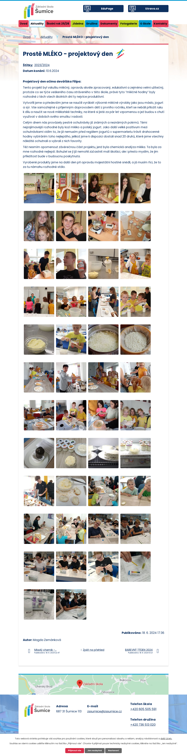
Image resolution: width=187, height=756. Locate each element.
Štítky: (28, 65)
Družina (91, 23)
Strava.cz (154, 10)
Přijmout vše (74, 750)
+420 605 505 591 (143, 709)
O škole (145, 23)
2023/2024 (42, 65)
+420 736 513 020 (143, 725)
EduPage (109, 10)
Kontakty (160, 23)
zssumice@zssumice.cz (104, 711)
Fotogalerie (128, 23)
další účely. (166, 738)
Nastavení (114, 750)
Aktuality (37, 23)
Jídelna (77, 23)
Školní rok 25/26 (58, 23)
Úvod (23, 23)
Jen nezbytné (94, 750)
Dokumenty (108, 23)
